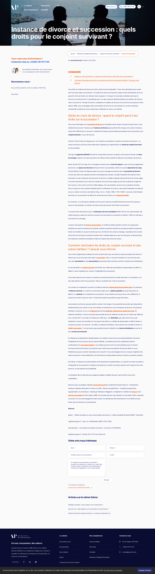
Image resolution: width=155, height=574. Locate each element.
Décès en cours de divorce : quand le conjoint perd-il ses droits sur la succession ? (103, 76)
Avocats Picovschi (76, 60)
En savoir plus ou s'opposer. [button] (113, 570)
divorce (134, 392)
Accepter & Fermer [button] (145, 570)
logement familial (123, 195)
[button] (26, 6)
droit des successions (75, 395)
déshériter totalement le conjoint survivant (119, 311)
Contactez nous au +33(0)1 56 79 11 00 (30, 62)
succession (101, 258)
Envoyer (106, 480)
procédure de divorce (95, 124)
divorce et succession (93, 225)
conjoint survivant (88, 267)
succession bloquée (87, 345)
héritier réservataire (75, 328)
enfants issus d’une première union (120, 287)
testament (93, 311)
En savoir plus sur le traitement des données (79, 487)
